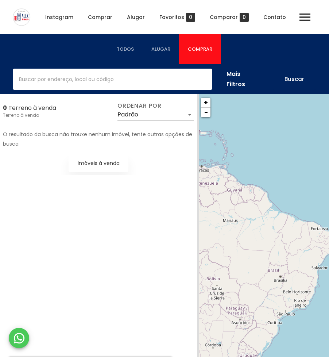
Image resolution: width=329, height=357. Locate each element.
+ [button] (206, 102)
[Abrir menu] (305, 17)
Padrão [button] (127, 114)
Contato (274, 17)
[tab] (125, 49)
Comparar (229, 17)
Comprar (100, 17)
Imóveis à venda (99, 163)
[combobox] (112, 79)
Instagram (59, 17)
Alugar (136, 17)
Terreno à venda (21, 115)
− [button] (206, 112)
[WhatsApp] (19, 338)
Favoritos (177, 17)
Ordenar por (139, 106)
